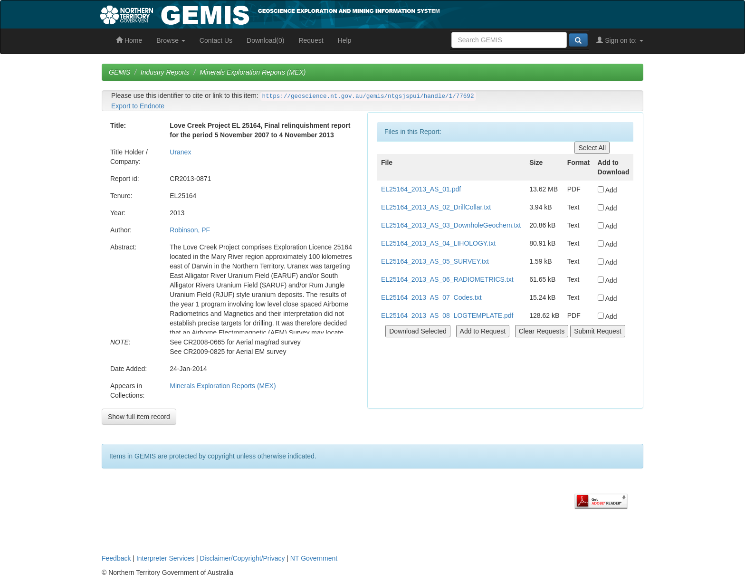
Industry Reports (165, 72)
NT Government (313, 558)
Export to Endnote (137, 106)
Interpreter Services (165, 558)
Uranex (180, 152)
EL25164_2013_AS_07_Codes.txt (431, 297)
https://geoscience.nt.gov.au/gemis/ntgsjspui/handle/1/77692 (368, 96)
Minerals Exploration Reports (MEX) (253, 72)
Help (345, 40)
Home (129, 40)
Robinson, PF (190, 230)
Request (310, 40)
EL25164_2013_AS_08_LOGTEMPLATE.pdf (447, 315)
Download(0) (265, 40)
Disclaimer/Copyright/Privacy (242, 558)
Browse (170, 40)
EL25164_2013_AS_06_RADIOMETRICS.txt (447, 279)
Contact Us (216, 40)
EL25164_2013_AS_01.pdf (421, 189)
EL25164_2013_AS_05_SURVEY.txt (435, 261)
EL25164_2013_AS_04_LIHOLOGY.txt (438, 243)
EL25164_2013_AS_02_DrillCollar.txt (436, 207)
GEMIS (119, 72)
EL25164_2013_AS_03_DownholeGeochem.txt (451, 225)
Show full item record (139, 416)
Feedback (116, 558)
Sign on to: (619, 40)
